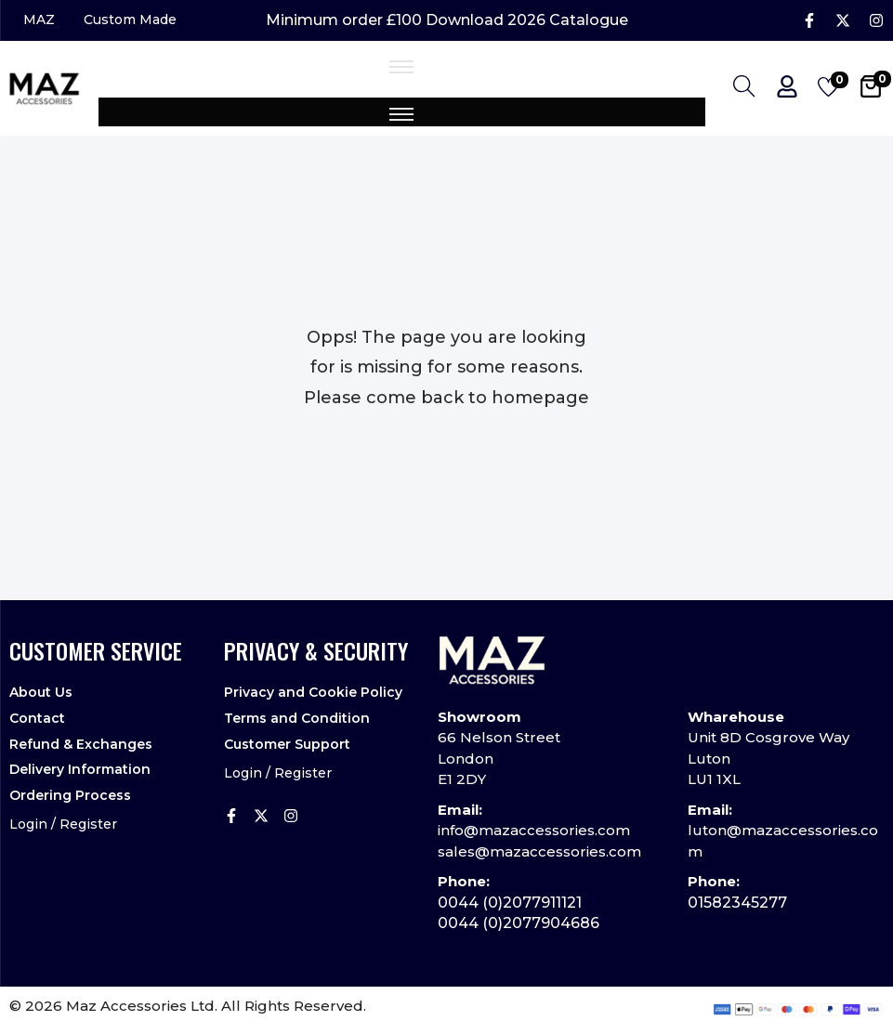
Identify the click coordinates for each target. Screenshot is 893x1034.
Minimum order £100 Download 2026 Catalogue (447, 22)
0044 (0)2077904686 (518, 927)
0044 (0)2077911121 (510, 905)
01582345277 (737, 905)
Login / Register (63, 815)
